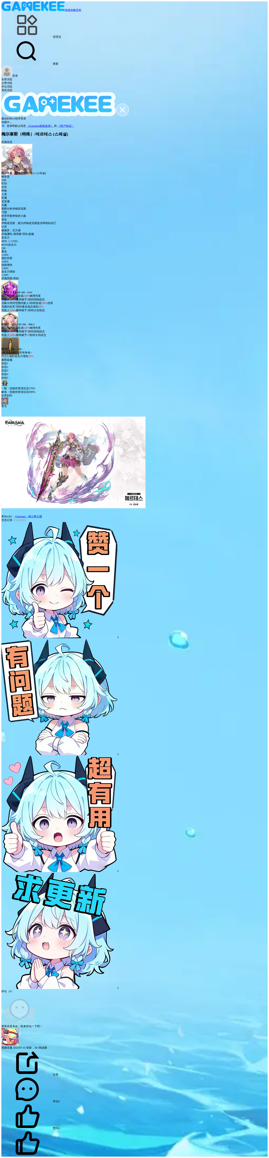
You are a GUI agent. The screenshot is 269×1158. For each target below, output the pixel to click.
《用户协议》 (65, 125)
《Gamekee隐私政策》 (40, 125)
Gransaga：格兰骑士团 (28, 516)
